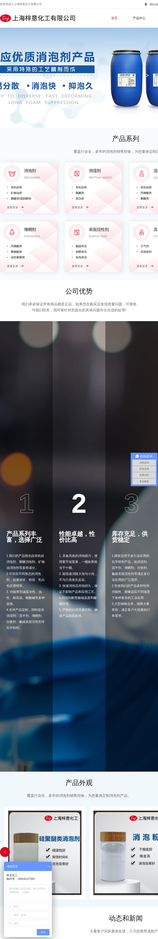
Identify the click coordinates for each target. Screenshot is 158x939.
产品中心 (139, 18)
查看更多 (15, 207)
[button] (5, 852)
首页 (114, 18)
